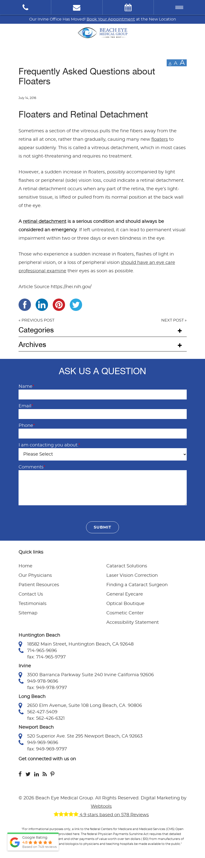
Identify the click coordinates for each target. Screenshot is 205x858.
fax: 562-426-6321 (46, 719)
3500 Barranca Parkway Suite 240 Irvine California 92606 (86, 675)
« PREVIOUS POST (36, 320)
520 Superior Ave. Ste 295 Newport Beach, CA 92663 (80, 737)
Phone (27, 426)
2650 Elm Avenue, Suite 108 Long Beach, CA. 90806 (80, 706)
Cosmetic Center (125, 613)
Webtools (101, 807)
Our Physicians (35, 576)
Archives (33, 345)
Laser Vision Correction (132, 576)
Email (26, 406)
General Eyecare (124, 595)
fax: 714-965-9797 (46, 657)
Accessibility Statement (132, 623)
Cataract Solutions (126, 566)
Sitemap (28, 613)
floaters (159, 139)
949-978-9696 (38, 682)
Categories (36, 330)
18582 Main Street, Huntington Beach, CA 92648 (76, 645)
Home (25, 566)
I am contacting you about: (49, 445)
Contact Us (31, 595)
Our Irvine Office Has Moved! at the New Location (102, 19)
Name (26, 387)
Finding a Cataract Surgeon (137, 585)
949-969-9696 (38, 743)
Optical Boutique (125, 604)
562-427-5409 (38, 712)
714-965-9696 (38, 651)
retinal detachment (44, 221)
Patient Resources (39, 585)
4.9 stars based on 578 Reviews (101, 815)
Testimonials (32, 604)
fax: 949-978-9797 (47, 688)
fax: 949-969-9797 (47, 749)
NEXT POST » (174, 320)
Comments (32, 467)
